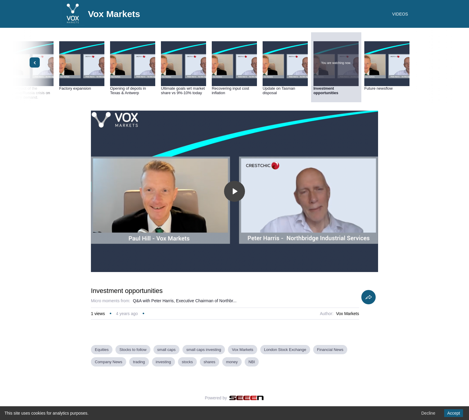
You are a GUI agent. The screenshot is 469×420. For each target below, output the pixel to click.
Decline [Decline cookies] (428, 413)
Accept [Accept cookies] (453, 413)
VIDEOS (400, 14)
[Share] (368, 297)
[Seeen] (246, 398)
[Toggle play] (234, 191)
